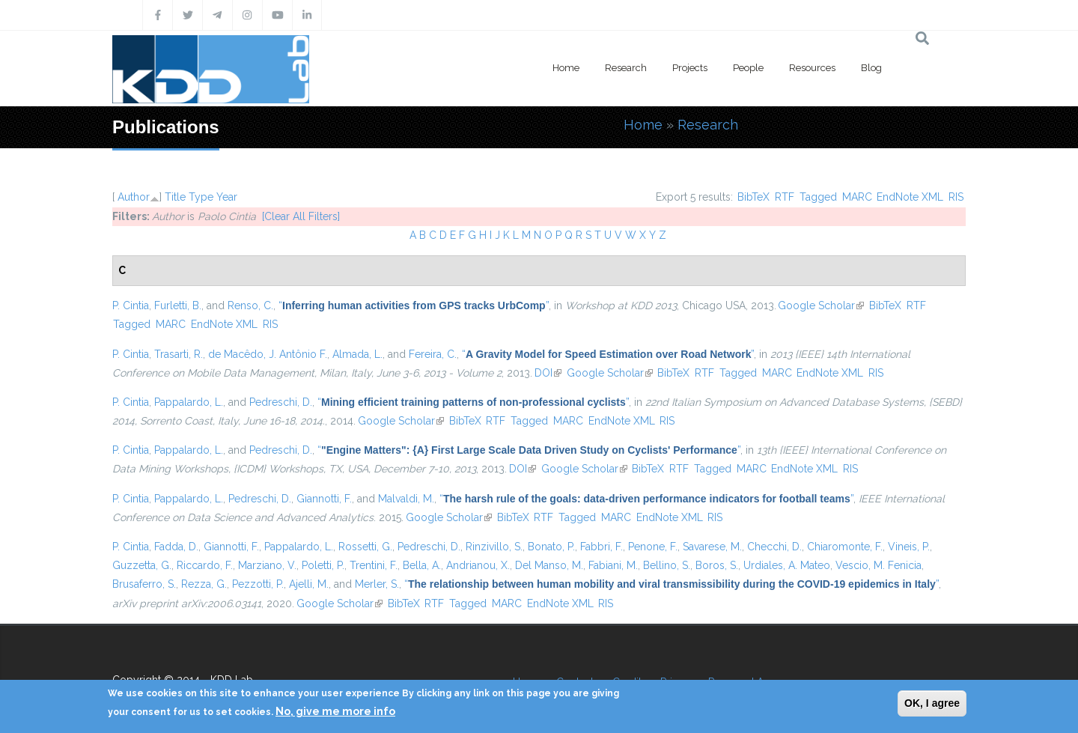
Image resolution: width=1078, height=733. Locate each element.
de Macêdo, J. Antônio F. (267, 354)
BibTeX (753, 197)
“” (413, 305)
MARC (857, 197)
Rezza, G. (204, 584)
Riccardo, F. (205, 565)
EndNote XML (910, 197)
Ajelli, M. (309, 584)
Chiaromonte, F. (845, 547)
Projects (689, 67)
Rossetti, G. (365, 547)
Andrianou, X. (478, 565)
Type (201, 197)
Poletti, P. (323, 565)
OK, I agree (932, 703)
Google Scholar (821, 305)
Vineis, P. (909, 547)
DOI (548, 373)
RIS (955, 197)
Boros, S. (716, 565)
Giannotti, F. (324, 499)
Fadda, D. (176, 547)
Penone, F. (652, 547)
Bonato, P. (551, 547)
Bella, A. (422, 565)
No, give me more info (335, 711)
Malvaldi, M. (406, 499)
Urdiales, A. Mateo (786, 565)
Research (626, 67)
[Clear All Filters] (301, 216)
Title (175, 197)
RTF (784, 197)
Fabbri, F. (601, 547)
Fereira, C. (433, 354)
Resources (812, 67)
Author (134, 197)
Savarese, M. (712, 547)
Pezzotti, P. (258, 584)
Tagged (818, 197)
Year (226, 197)
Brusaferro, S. (144, 584)
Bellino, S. (666, 565)
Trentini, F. (374, 565)
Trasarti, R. (178, 354)
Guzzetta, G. (141, 565)
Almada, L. (357, 354)
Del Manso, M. (549, 565)
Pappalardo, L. (188, 402)
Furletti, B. (177, 305)
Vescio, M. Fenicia (878, 565)
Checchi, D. (774, 547)
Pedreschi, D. (280, 402)
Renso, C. (250, 305)
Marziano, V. (267, 565)
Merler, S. (377, 584)
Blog (871, 67)
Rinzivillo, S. (494, 547)
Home (565, 67)
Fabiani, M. (613, 565)
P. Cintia (130, 305)
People (748, 67)
